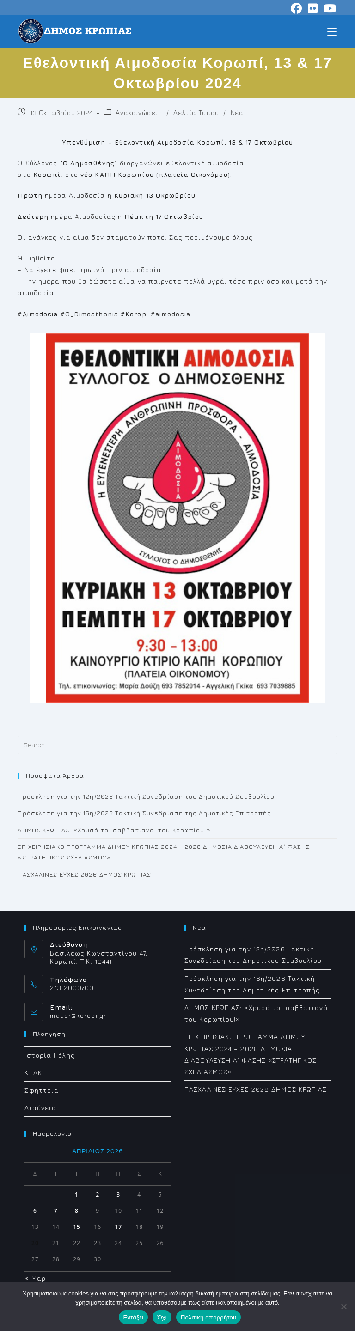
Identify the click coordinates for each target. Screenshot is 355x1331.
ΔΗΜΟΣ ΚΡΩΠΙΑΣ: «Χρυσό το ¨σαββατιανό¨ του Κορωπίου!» (114, 830)
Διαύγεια (40, 1108)
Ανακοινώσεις (139, 112)
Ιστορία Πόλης (49, 1055)
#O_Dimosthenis (89, 314)
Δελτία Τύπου (196, 112)
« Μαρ (35, 1278)
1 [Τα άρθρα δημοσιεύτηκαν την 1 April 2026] (77, 1194)
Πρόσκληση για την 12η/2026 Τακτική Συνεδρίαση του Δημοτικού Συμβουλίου (146, 796)
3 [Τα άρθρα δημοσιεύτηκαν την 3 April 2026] (118, 1194)
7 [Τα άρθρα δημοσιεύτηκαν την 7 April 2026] (56, 1211)
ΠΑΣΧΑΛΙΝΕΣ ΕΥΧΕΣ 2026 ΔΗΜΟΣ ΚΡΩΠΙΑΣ (84, 874)
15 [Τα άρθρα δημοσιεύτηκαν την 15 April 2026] (76, 1227)
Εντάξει (133, 1317)
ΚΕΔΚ (33, 1073)
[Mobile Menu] (332, 31)
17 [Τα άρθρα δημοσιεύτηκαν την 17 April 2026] (118, 1227)
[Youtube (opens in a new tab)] (329, 8)
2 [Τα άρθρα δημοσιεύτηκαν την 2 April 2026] (97, 1194)
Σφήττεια (41, 1090)
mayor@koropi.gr (78, 1015)
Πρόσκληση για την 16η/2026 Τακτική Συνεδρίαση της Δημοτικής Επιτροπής (144, 813)
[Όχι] (343, 1306)
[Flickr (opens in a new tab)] (313, 8)
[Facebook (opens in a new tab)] (296, 8)
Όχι (162, 1317)
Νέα (237, 112)
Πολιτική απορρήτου (208, 1317)
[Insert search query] (177, 745)
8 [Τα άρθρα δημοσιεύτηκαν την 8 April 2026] (77, 1211)
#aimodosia (170, 314)
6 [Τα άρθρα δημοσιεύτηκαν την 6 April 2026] (35, 1211)
